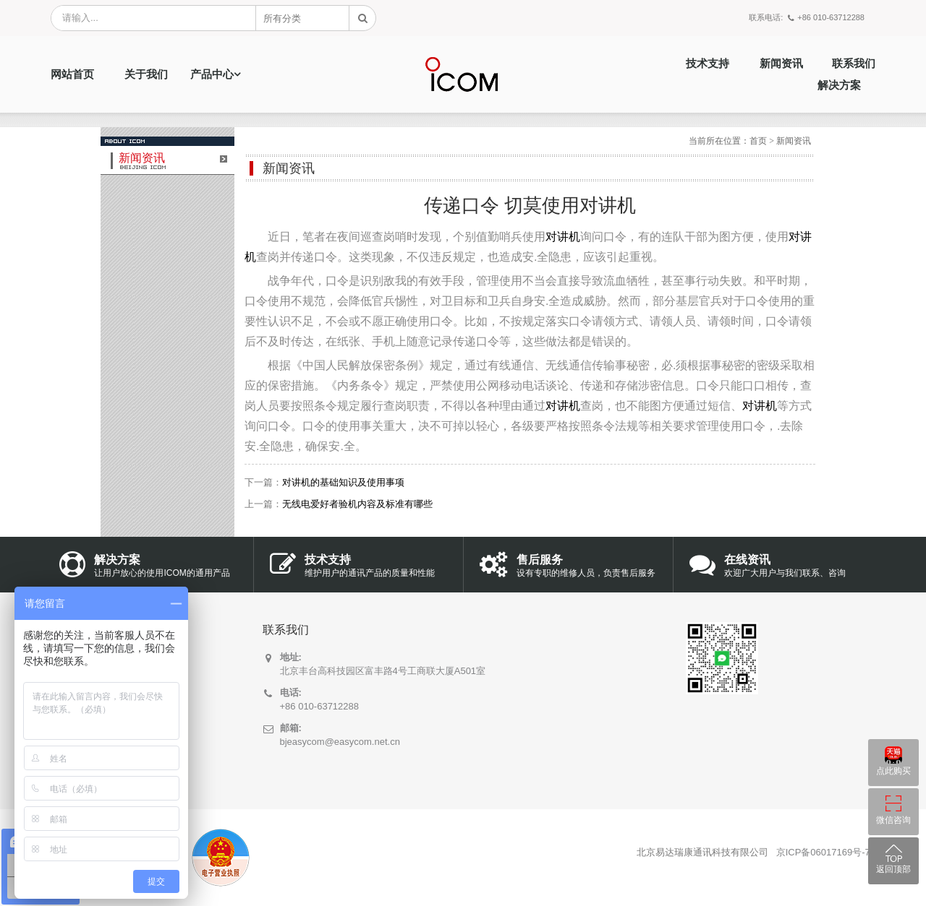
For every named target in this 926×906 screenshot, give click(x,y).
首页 (758, 141)
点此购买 (893, 771)
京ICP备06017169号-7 (823, 852)
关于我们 (146, 74)
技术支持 (707, 63)
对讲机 (562, 236)
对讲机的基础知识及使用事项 (343, 482)
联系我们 (853, 63)
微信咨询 (893, 820)
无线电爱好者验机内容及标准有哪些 (357, 504)
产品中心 (212, 74)
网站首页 (72, 74)
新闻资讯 (781, 63)
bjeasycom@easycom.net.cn (340, 741)
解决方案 (839, 85)
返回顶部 (893, 869)
